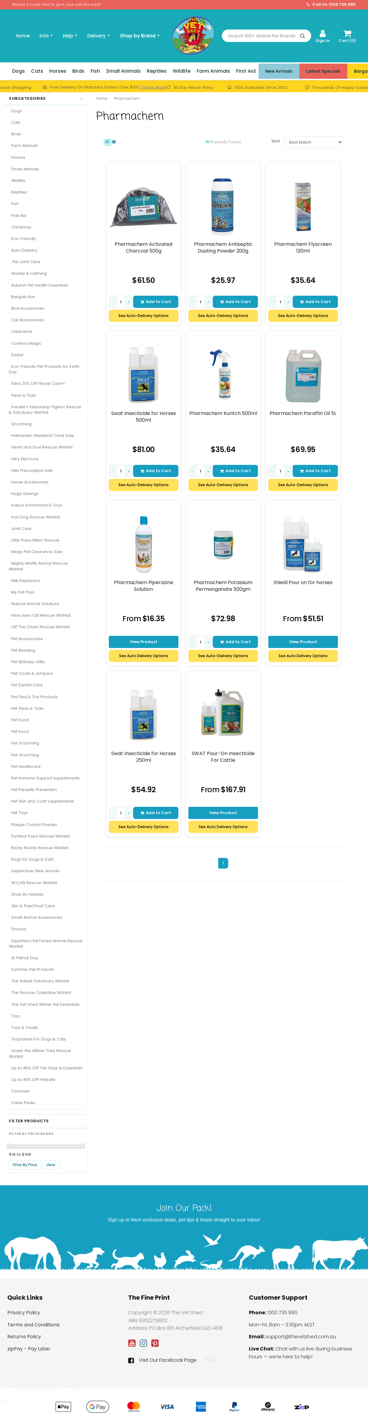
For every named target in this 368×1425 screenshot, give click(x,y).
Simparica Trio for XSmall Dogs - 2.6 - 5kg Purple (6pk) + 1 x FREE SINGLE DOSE (44, 1399)
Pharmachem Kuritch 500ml (223, 413)
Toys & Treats (23, 1027)
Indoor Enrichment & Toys (35, 505)
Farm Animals (213, 71)
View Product (143, 642)
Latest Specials (323, 71)
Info (46, 36)
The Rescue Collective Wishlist (40, 992)
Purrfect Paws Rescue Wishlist (39, 836)
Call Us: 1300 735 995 (331, 4)
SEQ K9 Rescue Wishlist (33, 883)
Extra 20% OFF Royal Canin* (37, 383)
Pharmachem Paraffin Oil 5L (303, 413)
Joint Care (20, 528)
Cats (37, 71)
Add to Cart (155, 302)
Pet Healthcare (25, 766)
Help (70, 36)
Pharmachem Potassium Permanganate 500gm (223, 585)
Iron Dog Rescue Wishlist (34, 517)
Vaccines (19, 1091)
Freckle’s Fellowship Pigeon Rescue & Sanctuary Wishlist (45, 409)
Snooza (17, 929)
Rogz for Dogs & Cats (31, 859)
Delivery (98, 36)
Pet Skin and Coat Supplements (41, 801)
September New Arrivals (34, 871)
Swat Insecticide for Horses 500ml (143, 416)
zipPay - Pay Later (28, 1348)
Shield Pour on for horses (303, 582)
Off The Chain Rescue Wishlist (39, 627)
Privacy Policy (23, 1312)
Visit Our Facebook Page (162, 1360)
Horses (57, 71)
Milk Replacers (24, 581)
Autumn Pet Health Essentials (38, 285)
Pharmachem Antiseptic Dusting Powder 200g (223, 247)
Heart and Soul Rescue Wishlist (41, 447)
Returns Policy (24, 1336)
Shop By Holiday (26, 894)
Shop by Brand (140, 36)
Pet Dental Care (26, 685)
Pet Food (19, 720)
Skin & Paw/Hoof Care (32, 906)
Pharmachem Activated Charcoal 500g (143, 247)
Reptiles (157, 71)
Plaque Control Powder (33, 824)
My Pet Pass (21, 592)
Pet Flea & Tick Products (33, 697)
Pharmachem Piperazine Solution (143, 585)
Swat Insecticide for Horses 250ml (143, 756)
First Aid (246, 71)
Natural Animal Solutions (34, 604)
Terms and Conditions (33, 1324)
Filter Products (29, 1121)
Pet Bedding (22, 650)
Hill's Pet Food (23, 459)
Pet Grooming (24, 743)
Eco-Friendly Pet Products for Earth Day (44, 369)
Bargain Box (22, 297)
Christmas (20, 227)
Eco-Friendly (22, 239)
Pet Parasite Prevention (33, 790)
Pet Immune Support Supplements (44, 778)
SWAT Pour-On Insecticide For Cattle (223, 756)
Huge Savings (24, 493)
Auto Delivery (23, 250)
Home (23, 36)
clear (50, 1164)
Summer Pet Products (31, 969)
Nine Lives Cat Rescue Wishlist (40, 615)
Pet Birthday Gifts (27, 662)
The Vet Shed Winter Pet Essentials (44, 1004)
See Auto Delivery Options (143, 655)
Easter (16, 355)
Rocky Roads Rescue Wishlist (38, 848)
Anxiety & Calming (28, 273)
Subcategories (46, 98)
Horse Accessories (29, 482)
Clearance (21, 331)
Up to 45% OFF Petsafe (32, 1079)
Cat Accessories (26, 320)
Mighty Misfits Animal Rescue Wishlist (38, 566)
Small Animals (123, 71)
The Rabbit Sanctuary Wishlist (39, 981)
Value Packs (22, 1103)
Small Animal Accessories (35, 917)
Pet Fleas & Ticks (26, 708)
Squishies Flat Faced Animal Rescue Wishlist (45, 943)
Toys (14, 1016)
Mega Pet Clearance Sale (36, 552)
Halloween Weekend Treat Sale (41, 435)
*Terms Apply (153, 87)
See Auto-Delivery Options (144, 315)
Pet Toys (18, 813)
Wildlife (182, 71)
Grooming (20, 424)
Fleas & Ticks (22, 395)
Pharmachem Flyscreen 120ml (303, 247)
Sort (275, 141)
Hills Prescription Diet (31, 470)
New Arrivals (279, 71)
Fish (95, 71)
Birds (78, 71)
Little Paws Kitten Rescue (34, 540)
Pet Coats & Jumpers (31, 673)
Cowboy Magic (25, 343)
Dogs (18, 71)
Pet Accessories (26, 639)
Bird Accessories (26, 308)
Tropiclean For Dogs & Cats (37, 1039)
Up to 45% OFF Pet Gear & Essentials (46, 1068)
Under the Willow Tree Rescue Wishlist (40, 1053)
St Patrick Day (23, 958)
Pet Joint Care (24, 262)
